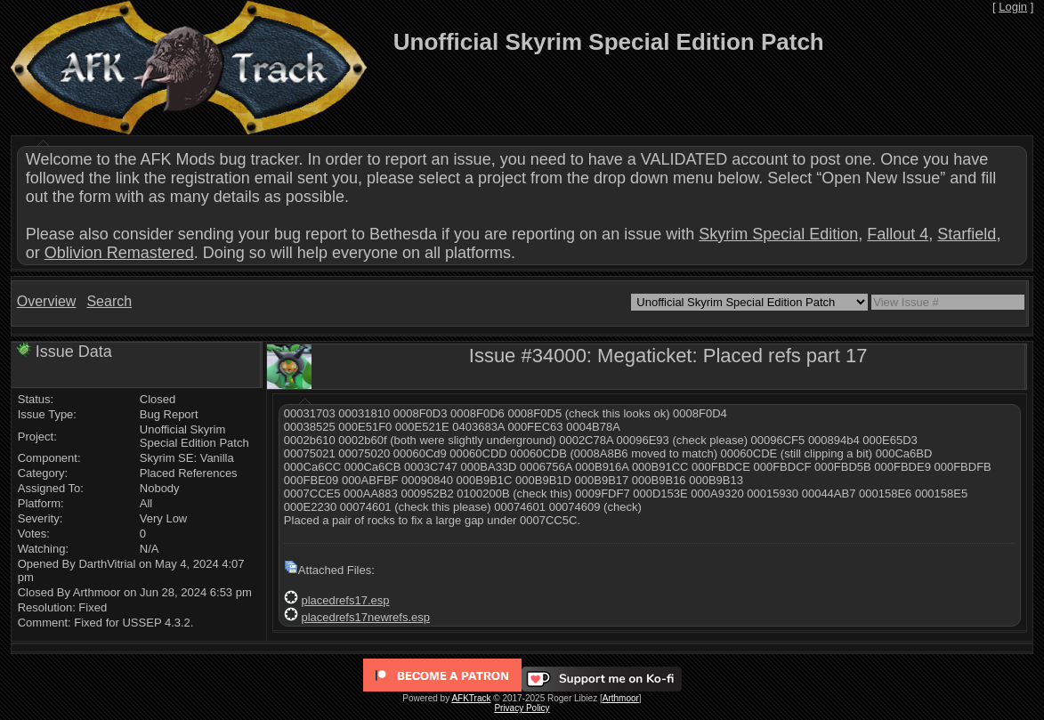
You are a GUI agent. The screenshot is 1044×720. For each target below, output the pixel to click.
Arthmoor (621, 698)
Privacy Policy (521, 708)
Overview (47, 301)
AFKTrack (470, 698)
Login (1013, 6)
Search (109, 301)
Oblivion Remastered (119, 253)
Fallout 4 (897, 234)
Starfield (966, 234)
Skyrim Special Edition (778, 234)
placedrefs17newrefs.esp (365, 617)
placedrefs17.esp (345, 600)
